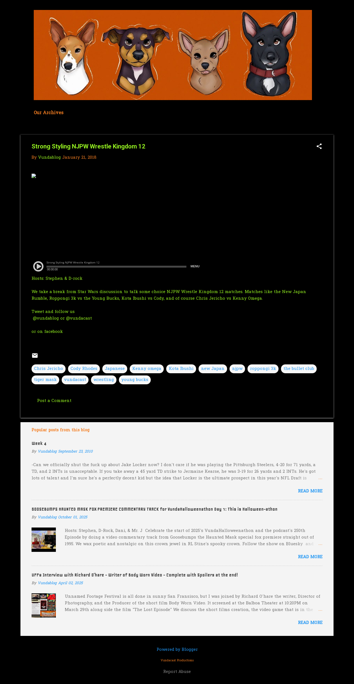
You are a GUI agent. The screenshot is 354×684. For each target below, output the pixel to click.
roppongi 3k (263, 369)
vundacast (75, 380)
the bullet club (298, 369)
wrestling (103, 380)
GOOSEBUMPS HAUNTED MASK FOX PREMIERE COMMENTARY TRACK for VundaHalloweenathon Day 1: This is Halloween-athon (154, 509)
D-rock (75, 279)
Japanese (115, 369)
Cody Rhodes (84, 369)
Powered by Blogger (177, 650)
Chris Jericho (48, 369)
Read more (310, 491)
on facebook (50, 332)
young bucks (134, 380)
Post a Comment (54, 401)
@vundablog (45, 318)
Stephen (54, 279)
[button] (319, 147)
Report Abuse (177, 672)
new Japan (213, 369)
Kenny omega (146, 369)
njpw (237, 369)
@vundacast (79, 318)
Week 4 (39, 443)
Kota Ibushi (181, 369)
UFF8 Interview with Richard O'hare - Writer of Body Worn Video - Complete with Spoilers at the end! (135, 575)
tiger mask (45, 380)
